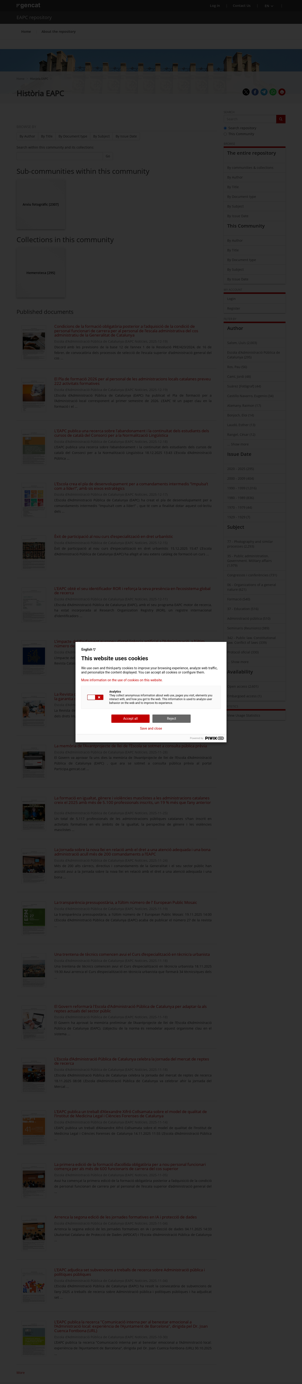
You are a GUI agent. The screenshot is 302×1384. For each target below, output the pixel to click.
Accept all (130, 718)
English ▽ (88, 649)
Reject (171, 718)
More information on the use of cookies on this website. (122, 680)
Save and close (151, 728)
